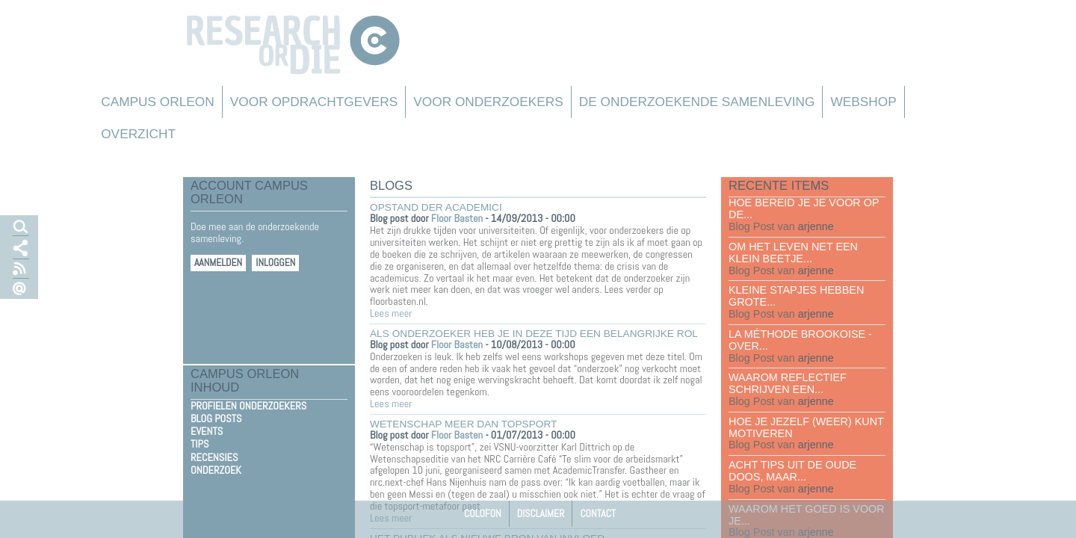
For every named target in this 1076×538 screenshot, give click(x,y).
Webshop (863, 101)
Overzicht (138, 133)
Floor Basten (457, 218)
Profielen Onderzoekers (248, 405)
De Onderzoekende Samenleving (697, 101)
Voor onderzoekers (488, 101)
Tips (199, 444)
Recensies (214, 457)
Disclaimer (541, 513)
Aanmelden (218, 262)
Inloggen (275, 262)
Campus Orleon (157, 101)
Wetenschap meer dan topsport (463, 424)
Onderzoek (216, 470)
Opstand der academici (436, 207)
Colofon (482, 513)
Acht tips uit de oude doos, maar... (792, 471)
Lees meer (391, 313)
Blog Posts (216, 418)
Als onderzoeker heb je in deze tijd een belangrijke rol (534, 333)
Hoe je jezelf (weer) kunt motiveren (806, 427)
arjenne (816, 226)
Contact (598, 513)
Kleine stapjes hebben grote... (796, 296)
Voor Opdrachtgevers (314, 101)
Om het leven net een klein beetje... (793, 253)
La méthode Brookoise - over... (800, 340)
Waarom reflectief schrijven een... (788, 383)
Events (207, 431)
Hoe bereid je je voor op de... (804, 208)
